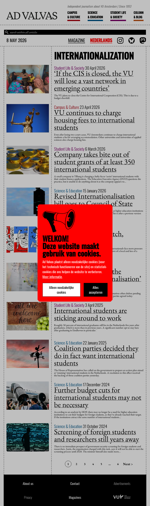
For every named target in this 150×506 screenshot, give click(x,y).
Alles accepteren (95, 290)
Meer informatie (52, 276)
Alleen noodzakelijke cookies (61, 290)
